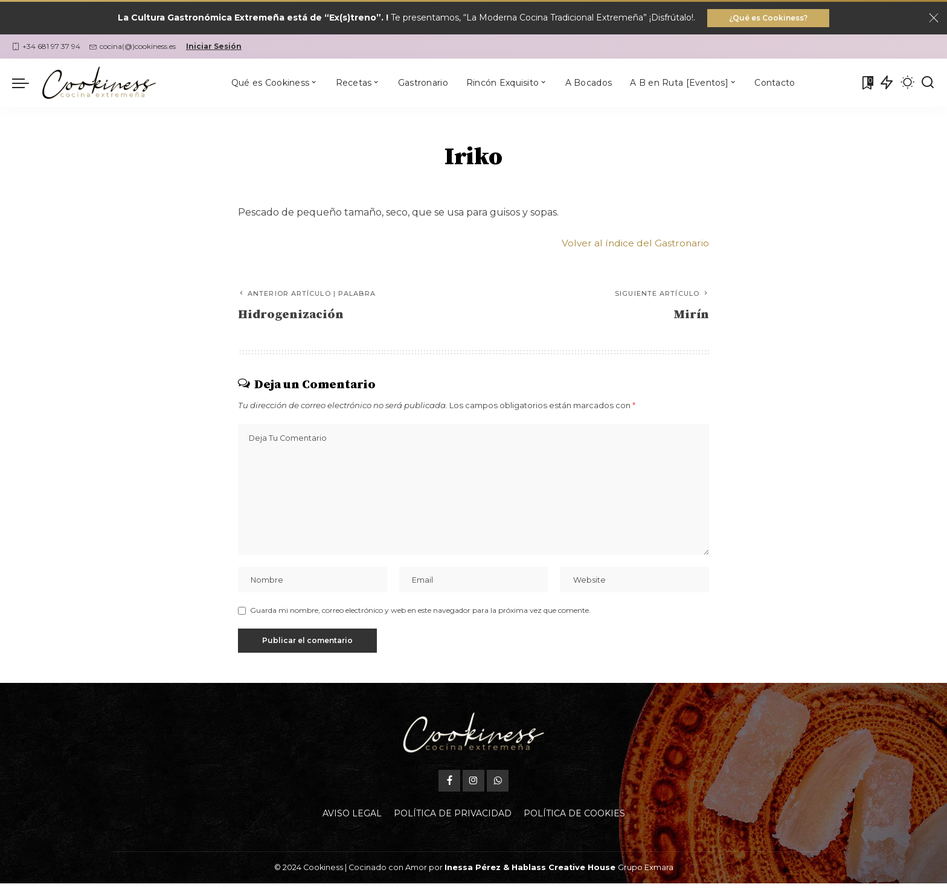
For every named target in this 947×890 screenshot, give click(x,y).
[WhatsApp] (498, 787)
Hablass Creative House (563, 874)
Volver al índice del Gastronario (634, 244)
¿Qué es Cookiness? (768, 18)
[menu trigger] (26, 84)
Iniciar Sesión (214, 47)
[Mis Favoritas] (866, 84)
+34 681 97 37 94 (46, 47)
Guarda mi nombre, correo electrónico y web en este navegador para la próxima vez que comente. (420, 616)
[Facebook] (449, 787)
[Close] (934, 19)
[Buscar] (927, 84)
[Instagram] (473, 787)
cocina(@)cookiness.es (132, 47)
